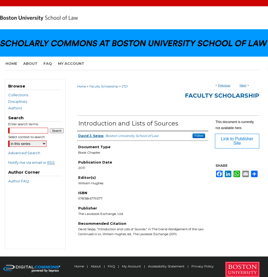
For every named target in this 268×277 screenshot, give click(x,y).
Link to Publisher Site (237, 140)
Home (81, 86)
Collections (18, 95)
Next (243, 85)
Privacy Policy (202, 266)
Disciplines (17, 101)
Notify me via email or (31, 162)
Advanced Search (24, 153)
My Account (132, 266)
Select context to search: (27, 137)
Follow (198, 135)
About (96, 266)
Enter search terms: (23, 124)
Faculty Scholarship (103, 86)
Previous (224, 85)
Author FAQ (18, 181)
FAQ (112, 266)
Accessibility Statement (166, 266)
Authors (15, 108)
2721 (125, 86)
